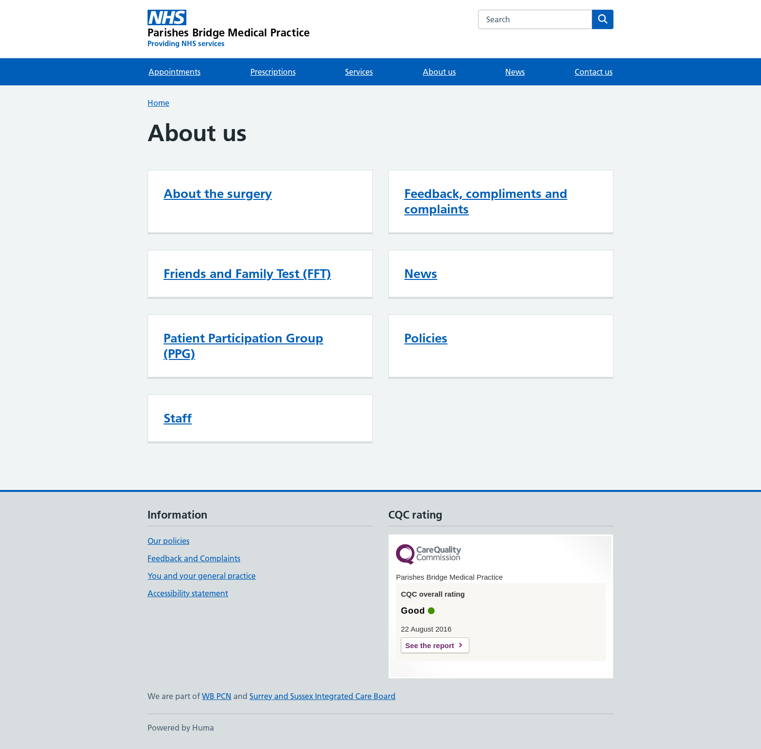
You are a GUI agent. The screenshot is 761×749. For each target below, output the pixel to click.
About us (439, 72)
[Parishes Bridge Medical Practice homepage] (229, 29)
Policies (425, 338)
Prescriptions (273, 72)
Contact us (593, 72)
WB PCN (217, 696)
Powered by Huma (181, 728)
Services (359, 72)
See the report (429, 645)
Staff (178, 418)
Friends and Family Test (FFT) (247, 273)
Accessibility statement (188, 593)
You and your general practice (202, 576)
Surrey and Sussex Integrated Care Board (322, 696)
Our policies (168, 541)
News (515, 72)
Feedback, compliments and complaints (485, 201)
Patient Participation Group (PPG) (243, 345)
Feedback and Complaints (194, 558)
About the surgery (218, 193)
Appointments (174, 72)
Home (158, 103)
